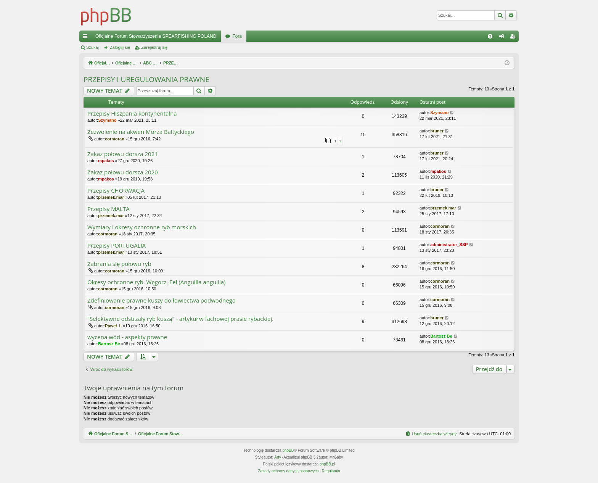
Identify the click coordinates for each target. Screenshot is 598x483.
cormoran (114, 139)
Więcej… (86, 38)
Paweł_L (113, 326)
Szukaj (92, 47)
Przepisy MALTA (108, 209)
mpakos (106, 160)
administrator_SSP (449, 244)
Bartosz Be (109, 343)
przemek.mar (111, 197)
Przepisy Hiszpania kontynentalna (132, 113)
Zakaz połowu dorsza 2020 (122, 172)
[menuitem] (490, 36)
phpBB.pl (327, 464)
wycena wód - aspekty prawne (127, 337)
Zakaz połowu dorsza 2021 (122, 154)
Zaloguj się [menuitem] (503, 38)
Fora (237, 36)
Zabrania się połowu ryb (119, 263)
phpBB (288, 450)
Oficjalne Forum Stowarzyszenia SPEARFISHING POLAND (155, 36)
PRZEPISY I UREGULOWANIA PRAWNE (146, 79)
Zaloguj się (120, 47)
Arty (277, 457)
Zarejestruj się (154, 47)
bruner (437, 131)
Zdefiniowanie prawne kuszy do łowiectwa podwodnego (161, 300)
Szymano (107, 120)
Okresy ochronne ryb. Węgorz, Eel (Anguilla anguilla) (156, 282)
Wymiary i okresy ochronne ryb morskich (141, 227)
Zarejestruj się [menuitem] (514, 38)
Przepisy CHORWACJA (116, 190)
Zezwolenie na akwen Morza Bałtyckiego (140, 131)
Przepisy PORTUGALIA (116, 245)
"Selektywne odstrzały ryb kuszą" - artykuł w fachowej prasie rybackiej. (180, 318)
